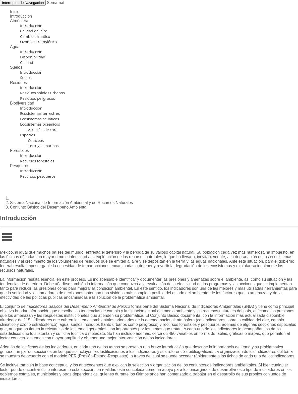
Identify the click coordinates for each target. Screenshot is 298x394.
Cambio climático (35, 36)
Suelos (26, 77)
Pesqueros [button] (19, 166)
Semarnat (55, 3)
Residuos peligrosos (37, 98)
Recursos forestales (37, 160)
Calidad (26, 62)
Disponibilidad (32, 56)
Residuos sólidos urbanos (42, 92)
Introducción (21, 16)
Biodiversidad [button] (22, 103)
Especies (27, 134)
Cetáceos (32, 140)
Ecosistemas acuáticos (39, 118)
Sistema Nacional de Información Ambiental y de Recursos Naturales (71, 203)
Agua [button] (14, 47)
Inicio (14, 12)
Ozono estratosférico (38, 41)
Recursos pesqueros (37, 176)
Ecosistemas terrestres (40, 113)
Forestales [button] (19, 150)
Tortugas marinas (39, 145)
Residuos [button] (18, 82)
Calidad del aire (33, 30)
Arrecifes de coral (39, 129)
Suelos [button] (16, 67)
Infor (6, 235)
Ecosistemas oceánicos (40, 124)
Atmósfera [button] (19, 21)
